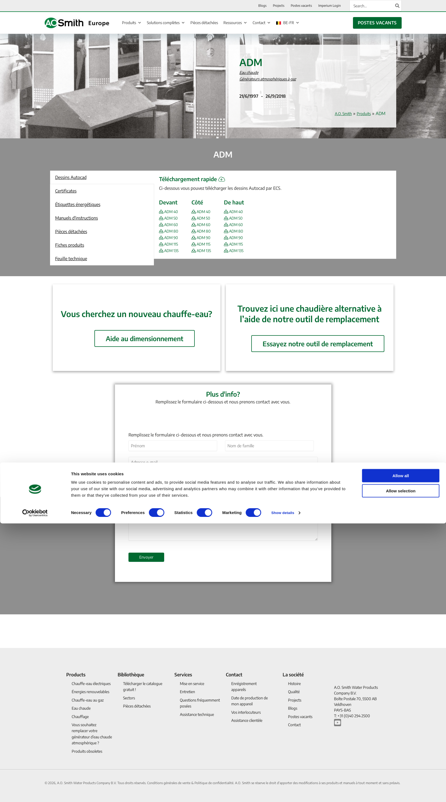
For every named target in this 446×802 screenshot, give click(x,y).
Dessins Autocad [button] (71, 177)
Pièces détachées (204, 22)
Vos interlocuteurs (246, 712)
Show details (283, 655)
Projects (294, 700)
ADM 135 (170, 250)
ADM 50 (170, 218)
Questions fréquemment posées (200, 703)
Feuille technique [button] (71, 258)
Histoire (294, 683)
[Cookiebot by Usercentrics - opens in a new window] (35, 655)
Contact (262, 22)
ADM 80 (170, 231)
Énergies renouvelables (90, 691)
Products (75, 674)
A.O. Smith (339, 113)
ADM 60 (170, 224)
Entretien (187, 691)
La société (293, 674)
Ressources (235, 22)
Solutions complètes (166, 22)
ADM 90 (170, 237)
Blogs (292, 708)
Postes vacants (300, 716)
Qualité (294, 691)
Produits (131, 22)
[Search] (397, 5)
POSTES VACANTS (377, 22)
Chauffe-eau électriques (91, 683)
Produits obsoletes (87, 751)
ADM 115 (170, 244)
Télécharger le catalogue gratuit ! (142, 686)
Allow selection (400, 633)
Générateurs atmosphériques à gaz (272, 78)
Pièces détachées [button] (71, 231)
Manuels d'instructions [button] (76, 218)
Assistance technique (197, 714)
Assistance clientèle (246, 720)
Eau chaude (250, 72)
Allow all (400, 618)
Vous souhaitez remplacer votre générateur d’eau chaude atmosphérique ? (92, 733)
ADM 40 (170, 211)
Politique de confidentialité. (214, 783)
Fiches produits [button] (69, 245)
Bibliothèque (131, 674)
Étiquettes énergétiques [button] (77, 204)
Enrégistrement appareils (244, 686)
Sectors (129, 698)
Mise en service (192, 683)
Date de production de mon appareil (249, 701)
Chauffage (80, 716)
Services (183, 674)
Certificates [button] (66, 191)
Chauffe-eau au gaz (88, 700)
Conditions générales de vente (169, 783)
